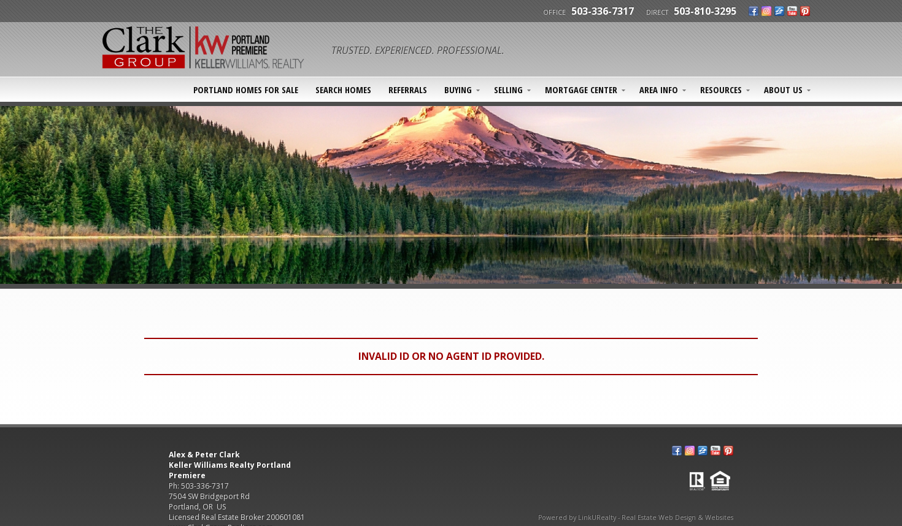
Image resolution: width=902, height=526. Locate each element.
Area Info (658, 89)
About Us (783, 89)
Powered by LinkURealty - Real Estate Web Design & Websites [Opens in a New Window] (635, 517)
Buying (458, 89)
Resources (721, 89)
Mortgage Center (581, 89)
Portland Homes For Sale (245, 89)
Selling (508, 89)
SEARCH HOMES (343, 89)
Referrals (407, 89)
